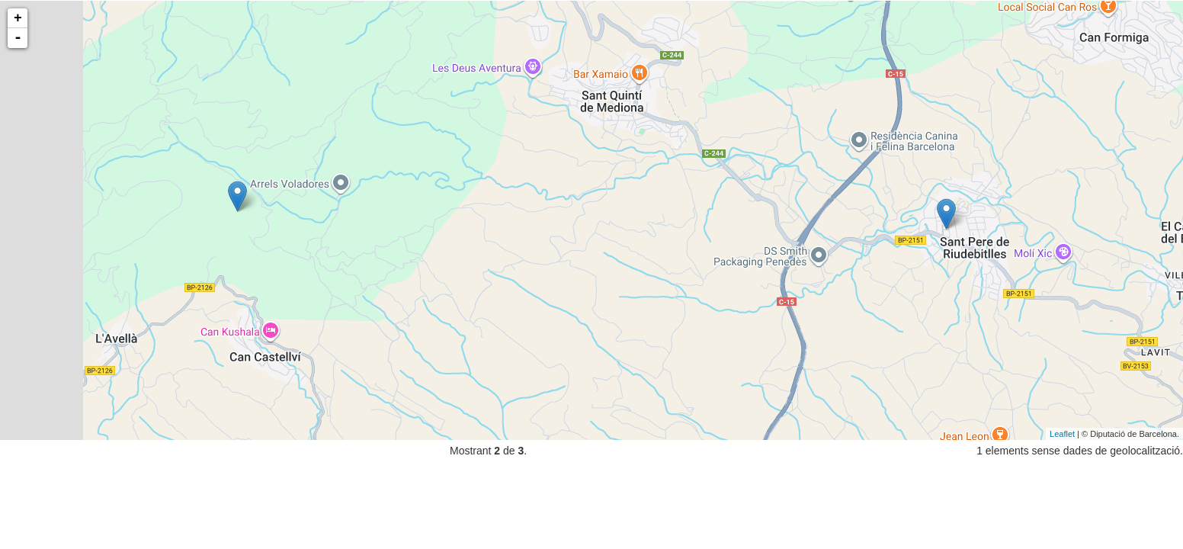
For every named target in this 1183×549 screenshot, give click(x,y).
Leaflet (1062, 433)
